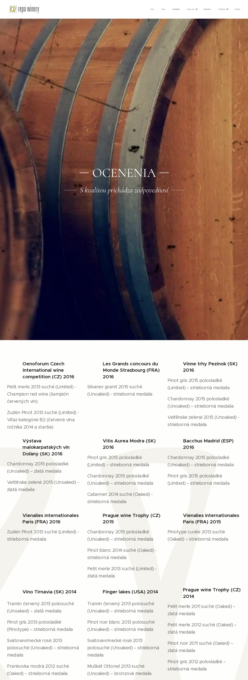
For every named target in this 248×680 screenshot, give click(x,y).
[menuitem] (193, 9)
